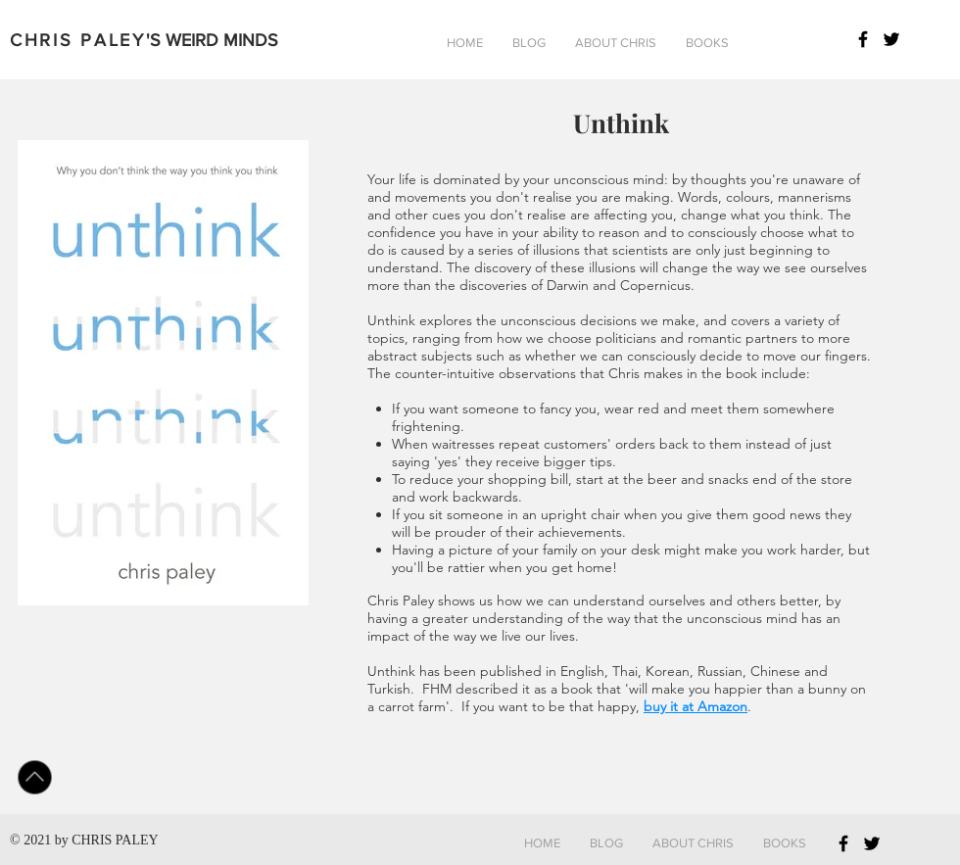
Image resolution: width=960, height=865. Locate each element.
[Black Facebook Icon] (863, 39)
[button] (529, 43)
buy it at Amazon (695, 706)
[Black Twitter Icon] (891, 39)
